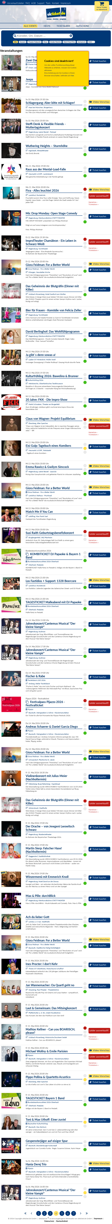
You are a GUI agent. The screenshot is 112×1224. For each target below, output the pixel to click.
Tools (48, 3)
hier (72, 75)
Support (40, 3)
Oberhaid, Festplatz (36, 565)
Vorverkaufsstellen (15, 3)
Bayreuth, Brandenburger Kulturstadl (43, 1145)
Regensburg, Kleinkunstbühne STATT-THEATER (47, 218)
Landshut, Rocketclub (37, 195)
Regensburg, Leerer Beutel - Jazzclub (42, 471)
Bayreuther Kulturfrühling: (37, 1124)
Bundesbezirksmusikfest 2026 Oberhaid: (42, 561)
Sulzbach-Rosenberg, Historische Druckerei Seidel (48, 1037)
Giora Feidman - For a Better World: (40, 269)
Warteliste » (93, 202)
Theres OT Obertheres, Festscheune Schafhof (46, 969)
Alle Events (30, 26)
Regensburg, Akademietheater (40, 834)
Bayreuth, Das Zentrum (37, 1127)
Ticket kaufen (97, 61)
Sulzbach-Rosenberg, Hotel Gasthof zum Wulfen (47, 294)
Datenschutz (49, 1221)
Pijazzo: (30, 709)
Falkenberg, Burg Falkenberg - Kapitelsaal (44, 784)
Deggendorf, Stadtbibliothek (39, 856)
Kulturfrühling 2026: (35, 380)
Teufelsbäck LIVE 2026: (36, 680)
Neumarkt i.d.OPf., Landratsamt (41, 174)
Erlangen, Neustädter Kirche (39, 272)
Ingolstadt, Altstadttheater (38, 150)
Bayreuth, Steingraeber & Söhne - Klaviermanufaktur (49, 713)
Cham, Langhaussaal (36, 68)
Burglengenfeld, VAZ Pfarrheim (40, 537)
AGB (33, 3)
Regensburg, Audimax (37, 631)
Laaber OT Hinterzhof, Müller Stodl (42, 359)
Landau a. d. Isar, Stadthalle (39, 922)
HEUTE (47, 26)
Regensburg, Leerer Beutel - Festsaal (42, 132)
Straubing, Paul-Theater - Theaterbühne (44, 990)
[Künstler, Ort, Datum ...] (42, 35)
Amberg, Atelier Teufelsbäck (39, 683)
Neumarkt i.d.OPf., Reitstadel (40, 450)
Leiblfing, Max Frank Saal (38, 516)
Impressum (66, 3)
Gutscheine (82, 26)
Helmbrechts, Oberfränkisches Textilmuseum (46, 383)
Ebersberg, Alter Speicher (38, 423)
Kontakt (55, 3)
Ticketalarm (63, 26)
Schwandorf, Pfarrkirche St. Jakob (42, 760)
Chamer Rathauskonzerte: (37, 64)
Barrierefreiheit (62, 1221)
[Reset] (71, 35)
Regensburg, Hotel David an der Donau (44, 881)
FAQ (28, 3)
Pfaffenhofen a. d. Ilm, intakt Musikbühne (44, 1013)
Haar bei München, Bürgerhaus (40, 107)
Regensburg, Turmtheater (38, 249)
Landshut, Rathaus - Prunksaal (40, 495)
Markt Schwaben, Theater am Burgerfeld (44, 404)
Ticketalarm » (94, 204)
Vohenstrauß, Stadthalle (38, 808)
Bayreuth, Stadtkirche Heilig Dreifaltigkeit (44, 948)
